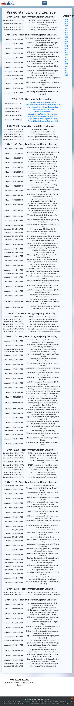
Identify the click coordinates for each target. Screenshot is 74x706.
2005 (66, 28)
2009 (66, 37)
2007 (66, 33)
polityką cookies (26, 701)
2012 (66, 44)
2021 (66, 64)
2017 (66, 55)
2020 (66, 62)
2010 (66, 39)
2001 (66, 19)
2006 (66, 30)
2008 (66, 35)
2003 (66, 24)
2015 (66, 50)
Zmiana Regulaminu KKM (42, 112)
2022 (66, 66)
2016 (66, 53)
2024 (66, 71)
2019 (66, 59)
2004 (66, 26)
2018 (66, 57)
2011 (66, 41)
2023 (66, 68)
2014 (66, 48)
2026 (66, 75)
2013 (66, 46)
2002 (66, 21)
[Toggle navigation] (44, 3)
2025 (66, 73)
